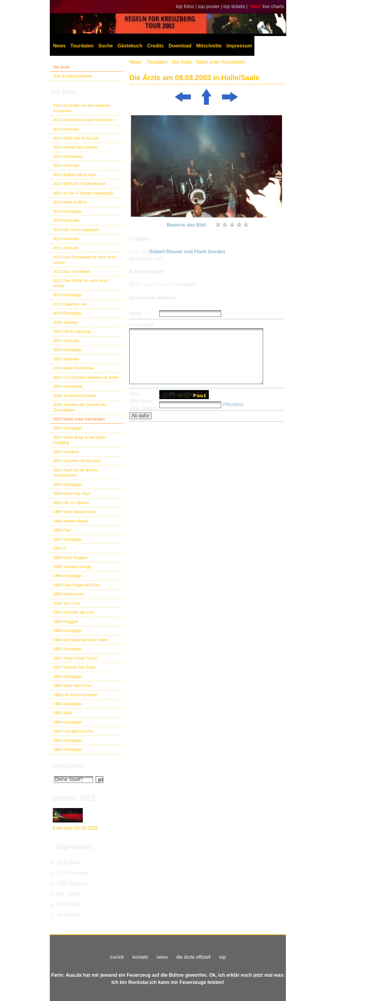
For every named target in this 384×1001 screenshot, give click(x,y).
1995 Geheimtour (68, 594)
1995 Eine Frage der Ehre (76, 585)
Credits (155, 45)
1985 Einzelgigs (67, 704)
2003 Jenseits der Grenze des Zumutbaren (80, 407)
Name (135, 313)
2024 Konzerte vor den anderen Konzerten (81, 108)
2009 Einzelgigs (67, 313)
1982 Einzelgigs (67, 749)
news (162, 957)
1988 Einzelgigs (67, 630)
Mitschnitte (208, 45)
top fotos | (187, 6)
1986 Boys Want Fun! (72, 685)
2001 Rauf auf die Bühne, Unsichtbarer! (76, 472)
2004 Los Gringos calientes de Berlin (86, 377)
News (59, 45)
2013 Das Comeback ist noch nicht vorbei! (84, 259)
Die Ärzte (61, 67)
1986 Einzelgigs (67, 676)
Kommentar (141, 324)
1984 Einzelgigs (67, 722)
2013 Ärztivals (65, 248)
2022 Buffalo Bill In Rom (74, 175)
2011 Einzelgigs (67, 295)
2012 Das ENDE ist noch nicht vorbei (80, 283)
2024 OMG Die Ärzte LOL (76, 138)
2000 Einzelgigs (67, 484)
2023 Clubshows (68, 156)
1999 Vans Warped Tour (74, 512)
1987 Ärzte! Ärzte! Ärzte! (75, 658)
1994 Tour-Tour (66, 603)
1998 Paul (62, 530)
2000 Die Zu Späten (71, 503)
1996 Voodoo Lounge (72, 566)
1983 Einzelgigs (67, 740)
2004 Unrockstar (68, 386)
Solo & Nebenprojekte (72, 76)
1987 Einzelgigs (67, 649)
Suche (105, 45)
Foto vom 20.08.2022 (75, 828)
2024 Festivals (66, 129)
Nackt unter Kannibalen (220, 62)
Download (180, 45)
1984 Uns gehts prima (72, 731)
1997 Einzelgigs (67, 539)
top (222, 957)
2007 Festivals (66, 340)
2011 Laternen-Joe (70, 304)
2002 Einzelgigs (67, 428)
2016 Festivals (66, 220)
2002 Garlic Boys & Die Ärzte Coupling (79, 440)
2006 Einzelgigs (67, 349)
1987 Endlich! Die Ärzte (74, 667)
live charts (273, 6)
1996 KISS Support (70, 557)
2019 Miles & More (70, 202)
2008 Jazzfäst (65, 322)
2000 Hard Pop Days (72, 493)
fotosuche (68, 766)
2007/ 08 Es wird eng (72, 331)
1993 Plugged (65, 621)
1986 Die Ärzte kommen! (75, 695)
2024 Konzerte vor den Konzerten (83, 120)
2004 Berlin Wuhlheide (73, 368)
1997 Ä (59, 548)
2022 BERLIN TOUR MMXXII (79, 184)
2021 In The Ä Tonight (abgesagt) (83, 193)
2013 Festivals (66, 238)
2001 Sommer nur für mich (77, 460)
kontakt (140, 957)
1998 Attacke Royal (70, 521)
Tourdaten (82, 45)
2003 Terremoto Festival (74, 395)
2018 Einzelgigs (67, 211)
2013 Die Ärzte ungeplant (76, 229)
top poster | (210, 6)
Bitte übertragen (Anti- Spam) (142, 400)
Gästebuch (130, 45)
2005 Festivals (66, 359)
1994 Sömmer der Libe (73, 612)
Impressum (239, 45)
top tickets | (236, 6)
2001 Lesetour (66, 451)
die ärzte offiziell (193, 957)
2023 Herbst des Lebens (75, 147)
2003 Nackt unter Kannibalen (79, 419)
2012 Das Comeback (72, 271)
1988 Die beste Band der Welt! (80, 640)
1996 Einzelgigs (67, 575)
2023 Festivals (66, 165)
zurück (117, 957)
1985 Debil (62, 713)
